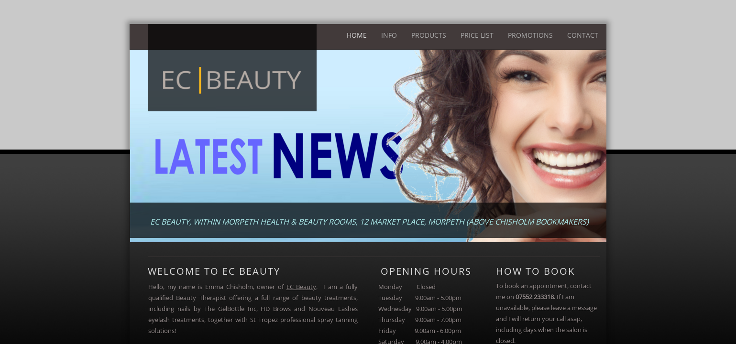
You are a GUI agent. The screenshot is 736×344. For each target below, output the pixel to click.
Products (428, 35)
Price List (477, 35)
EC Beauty (301, 286)
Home (357, 35)
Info (389, 35)
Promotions (530, 35)
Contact (582, 35)
